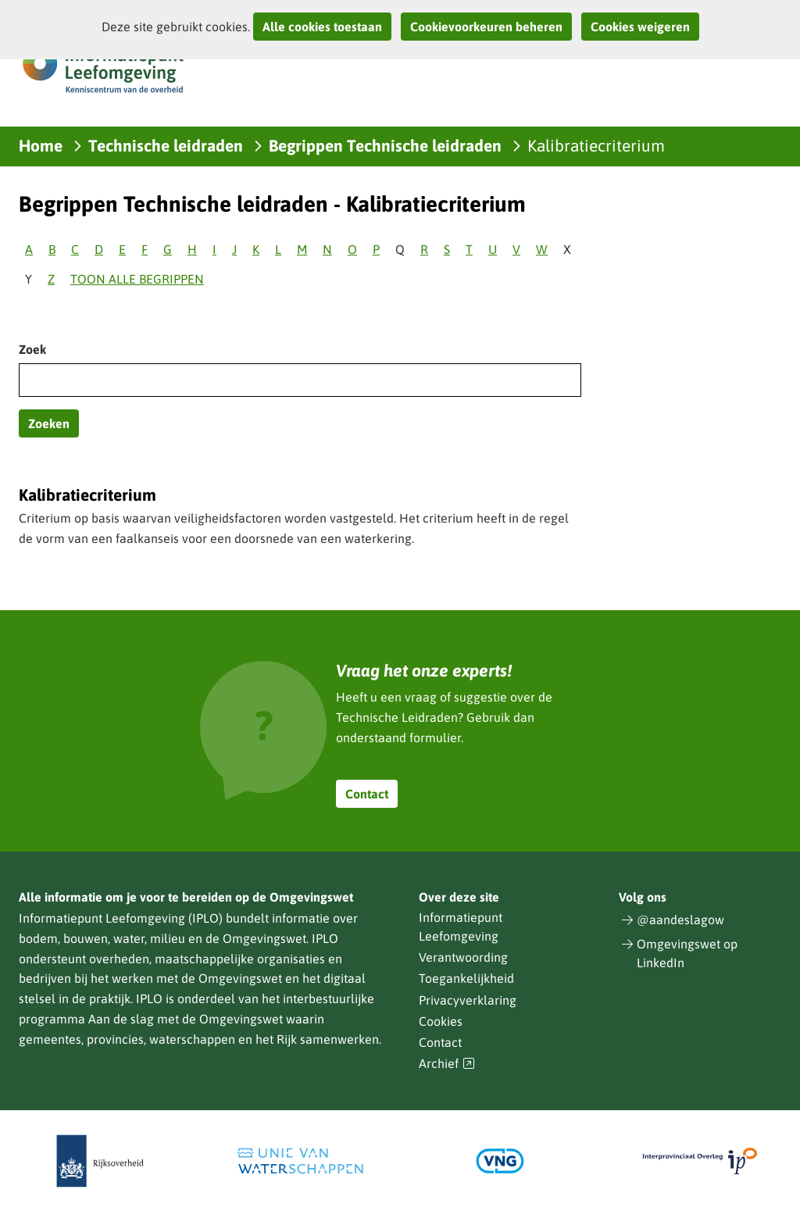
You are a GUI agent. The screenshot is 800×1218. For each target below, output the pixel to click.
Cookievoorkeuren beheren (486, 27)
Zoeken (49, 423)
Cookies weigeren (640, 27)
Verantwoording (463, 957)
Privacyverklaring (467, 1000)
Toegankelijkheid (466, 978)
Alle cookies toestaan (322, 27)
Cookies (440, 1021)
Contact (366, 794)
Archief (447, 1063)
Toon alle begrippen (137, 279)
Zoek (32, 349)
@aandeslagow (680, 920)
